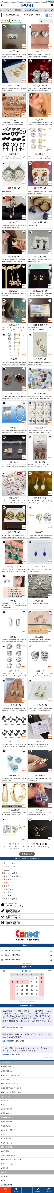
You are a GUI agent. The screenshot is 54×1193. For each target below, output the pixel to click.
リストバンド (9, 866)
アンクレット (9, 892)
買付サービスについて (10, 1079)
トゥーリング (9, 863)
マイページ (6, 1134)
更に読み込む (27, 854)
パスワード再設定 (8, 1130)
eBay (5, 20)
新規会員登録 (7, 1122)
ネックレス (8, 886)
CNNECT (5, 1181)
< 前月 (3, 971)
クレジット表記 (7, 1164)
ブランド (5, 1105)
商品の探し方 (7, 1071)
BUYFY (5, 1176)
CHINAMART (7, 1185)
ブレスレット (9, 889)
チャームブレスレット (13, 876)
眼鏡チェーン (9, 879)
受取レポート (7, 1113)
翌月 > (50, 971)
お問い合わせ (7, 1143)
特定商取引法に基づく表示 (11, 1160)
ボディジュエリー (11, 873)
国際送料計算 (7, 1109)
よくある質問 (7, 1138)
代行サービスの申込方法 (11, 1075)
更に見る (49, 1057)
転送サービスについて (10, 1084)
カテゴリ (5, 1100)
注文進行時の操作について (11, 1088)
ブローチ (7, 895)
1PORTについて (8, 1067)
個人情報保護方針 (8, 1155)
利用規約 (5, 1151)
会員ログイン (7, 1126)
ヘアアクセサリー (11, 899)
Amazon (15, 20)
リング (6, 870)
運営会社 (5, 1168)
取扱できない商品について (11, 1092)
